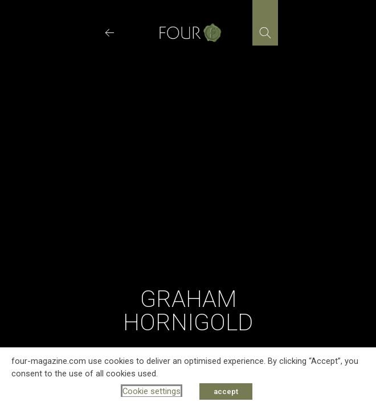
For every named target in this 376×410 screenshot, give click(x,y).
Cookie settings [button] (151, 391)
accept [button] (226, 391)
